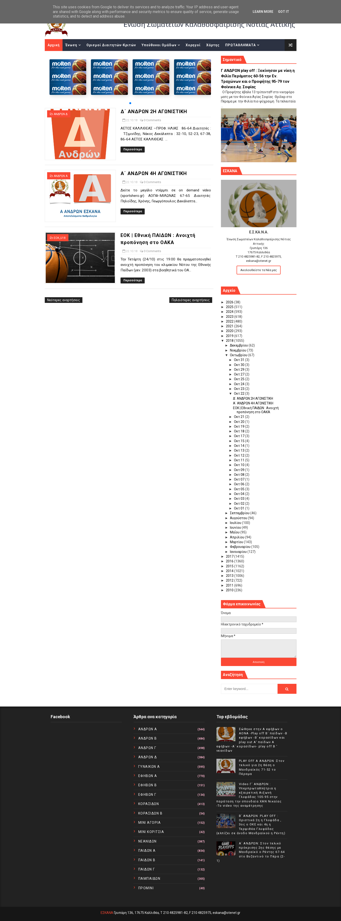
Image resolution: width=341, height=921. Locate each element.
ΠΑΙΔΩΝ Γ (146, 869)
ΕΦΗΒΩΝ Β (147, 785)
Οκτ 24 (239, 384)
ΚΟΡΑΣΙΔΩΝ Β (150, 813)
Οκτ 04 (239, 494)
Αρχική (54, 45)
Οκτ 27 (239, 374)
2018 (230, 340)
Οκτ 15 (239, 441)
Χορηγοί (193, 45)
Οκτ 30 (239, 365)
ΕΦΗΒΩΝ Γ (147, 794)
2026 (230, 302)
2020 (230, 331)
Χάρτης (213, 45)
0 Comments (152, 120)
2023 (230, 317)
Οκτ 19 (239, 426)
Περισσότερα (132, 149)
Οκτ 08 (239, 475)
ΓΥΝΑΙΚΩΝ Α (149, 766)
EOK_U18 (60, 238)
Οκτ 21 (239, 417)
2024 (230, 312)
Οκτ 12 (239, 455)
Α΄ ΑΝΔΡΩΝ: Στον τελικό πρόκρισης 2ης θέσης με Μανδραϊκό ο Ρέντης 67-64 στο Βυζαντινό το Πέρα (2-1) (250, 852)
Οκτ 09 (239, 470)
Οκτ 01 (239, 508)
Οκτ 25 (239, 379)
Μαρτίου (237, 542)
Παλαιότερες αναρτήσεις (191, 300)
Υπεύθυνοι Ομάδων (159, 45)
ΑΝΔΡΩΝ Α (60, 176)
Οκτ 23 (239, 389)
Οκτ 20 (239, 422)
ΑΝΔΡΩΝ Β (147, 738)
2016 (230, 561)
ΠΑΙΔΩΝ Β (147, 860)
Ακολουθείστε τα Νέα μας (258, 270)
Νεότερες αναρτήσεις (63, 300)
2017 (230, 556)
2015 (230, 566)
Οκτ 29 (239, 369)
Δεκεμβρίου (239, 345)
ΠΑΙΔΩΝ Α (147, 850)
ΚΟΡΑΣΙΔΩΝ (148, 804)
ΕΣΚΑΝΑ (107, 913)
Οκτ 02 (239, 503)
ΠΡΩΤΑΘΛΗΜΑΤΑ (240, 45)
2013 (230, 576)
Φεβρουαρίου (240, 547)
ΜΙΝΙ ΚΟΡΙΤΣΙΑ (151, 832)
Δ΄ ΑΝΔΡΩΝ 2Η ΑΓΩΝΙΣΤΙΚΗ (154, 111)
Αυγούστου (239, 518)
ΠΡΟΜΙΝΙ (146, 888)
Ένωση (71, 45)
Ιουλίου (236, 523)
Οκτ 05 (239, 489)
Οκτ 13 (239, 450)
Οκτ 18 (239, 431)
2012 (230, 580)
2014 (230, 571)
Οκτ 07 (239, 479)
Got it (283, 12)
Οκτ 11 (239, 460)
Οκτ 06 (239, 484)
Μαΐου (235, 532)
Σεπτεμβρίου (240, 513)
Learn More (263, 12)
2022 (230, 321)
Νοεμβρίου (238, 350)
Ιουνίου (236, 527)
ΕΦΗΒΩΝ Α (147, 776)
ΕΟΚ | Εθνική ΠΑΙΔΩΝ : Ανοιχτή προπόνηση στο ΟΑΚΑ (256, 410)
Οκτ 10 (239, 465)
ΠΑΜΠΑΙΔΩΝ (149, 878)
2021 (230, 326)
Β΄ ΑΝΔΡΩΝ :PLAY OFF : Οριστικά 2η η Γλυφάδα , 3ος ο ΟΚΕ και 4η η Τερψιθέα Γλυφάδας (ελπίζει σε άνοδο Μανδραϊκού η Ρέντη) (251, 824)
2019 (230, 336)
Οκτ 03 (239, 498)
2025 (230, 307)
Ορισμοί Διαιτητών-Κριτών (111, 45)
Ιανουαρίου (238, 552)
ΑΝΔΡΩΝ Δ (60, 114)
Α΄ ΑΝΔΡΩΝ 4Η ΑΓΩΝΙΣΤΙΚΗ (154, 173)
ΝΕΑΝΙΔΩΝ (147, 841)
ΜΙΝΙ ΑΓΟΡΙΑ (149, 822)
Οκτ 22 (239, 393)
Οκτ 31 (239, 360)
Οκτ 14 (239, 446)
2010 (230, 590)
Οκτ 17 (239, 436)
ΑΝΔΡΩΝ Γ (147, 748)
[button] (130, 103)
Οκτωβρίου (239, 355)
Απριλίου (237, 537)
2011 (230, 585)
